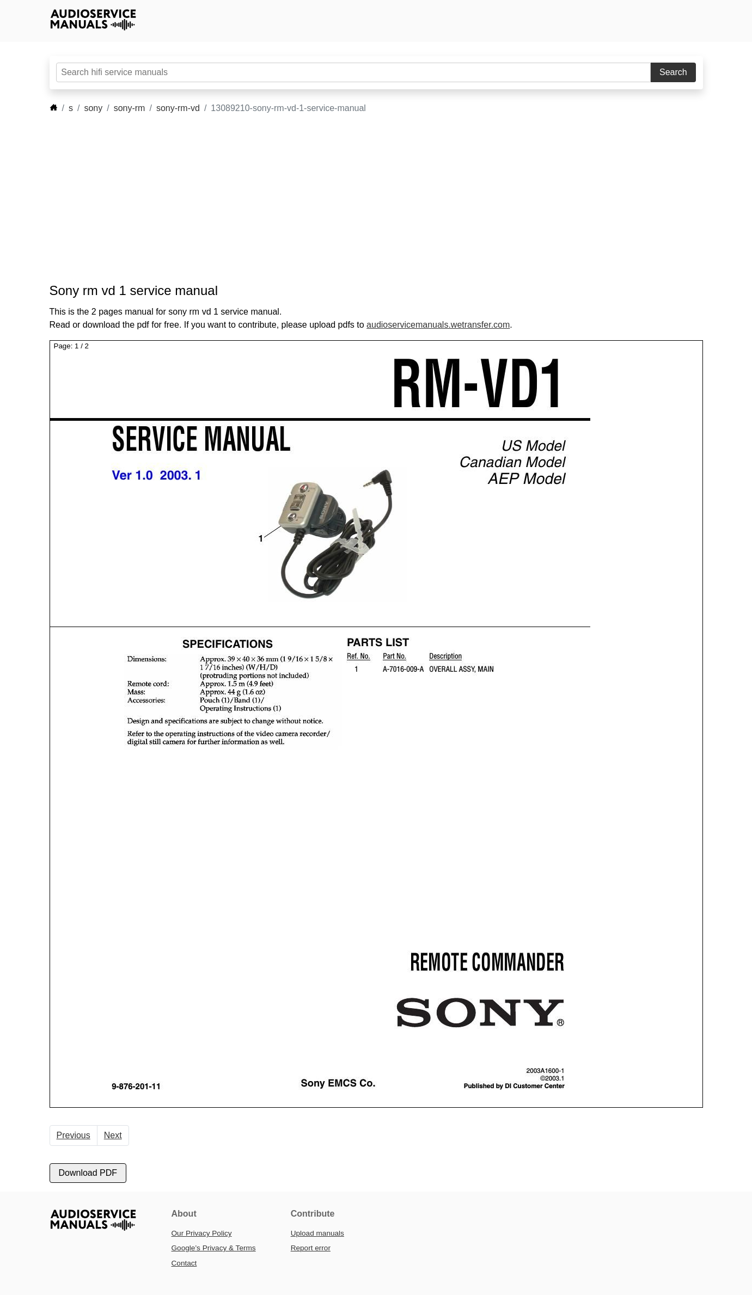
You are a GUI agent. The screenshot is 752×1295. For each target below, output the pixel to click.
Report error (311, 1248)
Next (113, 1135)
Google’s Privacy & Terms (214, 1248)
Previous (73, 1135)
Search (673, 72)
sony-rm (129, 108)
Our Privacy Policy (202, 1233)
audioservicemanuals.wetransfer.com (438, 324)
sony (93, 108)
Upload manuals (317, 1233)
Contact (184, 1263)
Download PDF (88, 1172)
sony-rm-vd (178, 108)
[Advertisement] (360, 198)
